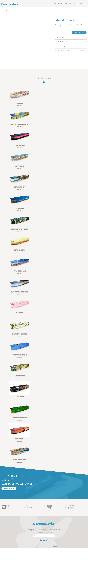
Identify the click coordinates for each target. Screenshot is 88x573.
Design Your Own (60, 3)
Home (3, 10)
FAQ (29, 530)
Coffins (11, 10)
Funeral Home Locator (40, 530)
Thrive (55, 546)
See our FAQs (83, 50)
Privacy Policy (55, 530)
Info (81, 3)
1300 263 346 (48, 533)
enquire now (79, 32)
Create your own (9, 489)
